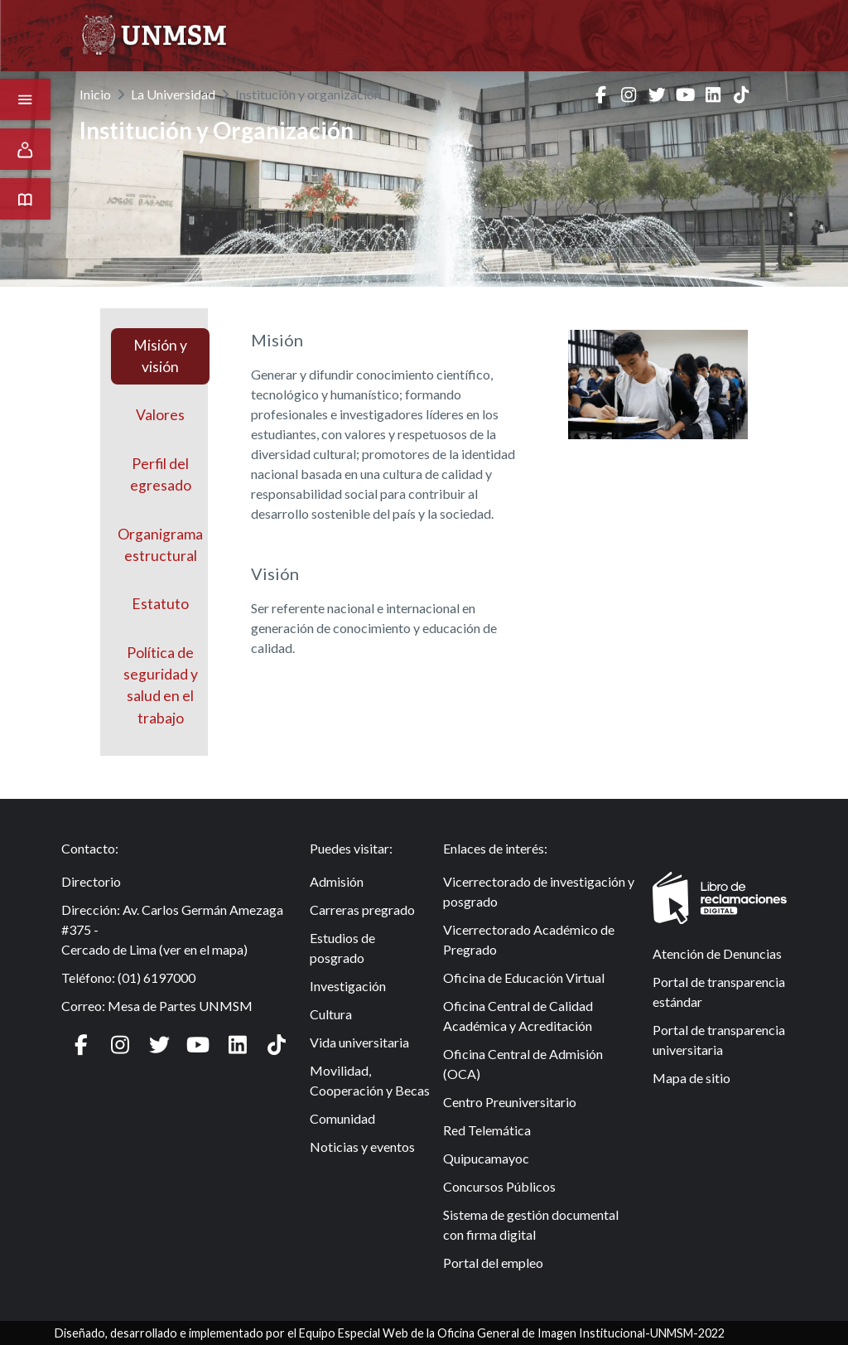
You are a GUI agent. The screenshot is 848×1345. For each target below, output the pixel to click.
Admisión (337, 881)
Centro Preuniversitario (509, 1102)
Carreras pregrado (362, 909)
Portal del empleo (493, 1262)
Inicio (95, 94)
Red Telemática (487, 1130)
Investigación (348, 986)
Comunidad (342, 1118)
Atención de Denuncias (717, 953)
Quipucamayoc (486, 1158)
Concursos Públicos (499, 1186)
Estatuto (160, 603)
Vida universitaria (359, 1042)
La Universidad (173, 94)
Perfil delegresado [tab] (160, 474)
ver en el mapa (203, 949)
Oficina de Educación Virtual (524, 977)
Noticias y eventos (362, 1146)
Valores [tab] (160, 414)
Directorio (91, 881)
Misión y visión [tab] (160, 355)
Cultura (331, 1014)
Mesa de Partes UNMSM (180, 1006)
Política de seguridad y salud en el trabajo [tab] (160, 685)
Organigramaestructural (160, 544)
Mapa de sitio (691, 1078)
